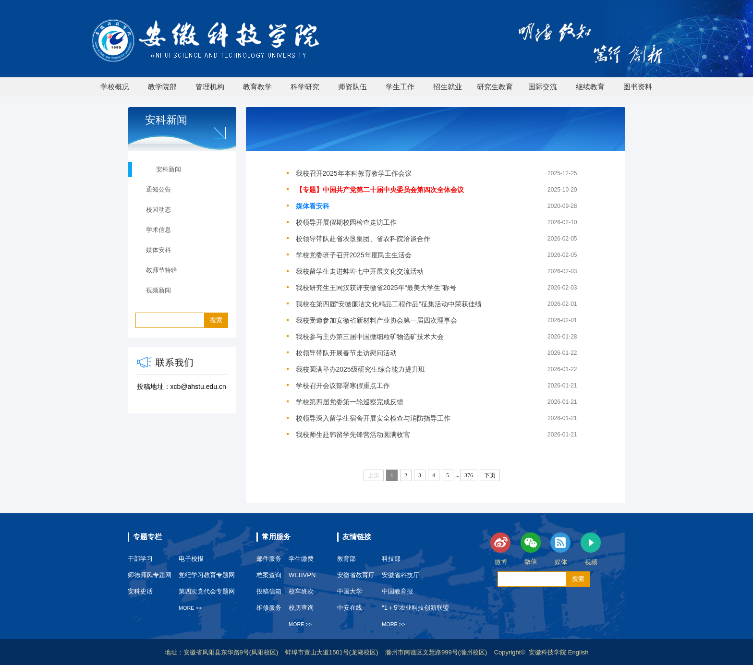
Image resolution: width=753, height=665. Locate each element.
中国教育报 (397, 591)
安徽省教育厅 (356, 575)
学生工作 (400, 87)
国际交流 (542, 87)
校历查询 (301, 607)
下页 (490, 475)
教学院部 (162, 87)
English (578, 652)
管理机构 (209, 87)
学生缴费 (301, 558)
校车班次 (301, 591)
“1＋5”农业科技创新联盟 (415, 607)
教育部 (346, 558)
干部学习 (140, 558)
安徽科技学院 (548, 652)
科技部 (391, 558)
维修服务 (268, 607)
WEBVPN (302, 575)
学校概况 (114, 87)
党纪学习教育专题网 (207, 575)
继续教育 (590, 87)
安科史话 (140, 591)
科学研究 (305, 87)
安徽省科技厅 (400, 575)
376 (468, 475)
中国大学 (349, 591)
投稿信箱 (268, 591)
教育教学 (257, 87)
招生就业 (447, 87)
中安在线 (349, 607)
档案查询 (268, 575)
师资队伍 (352, 87)
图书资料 (637, 87)
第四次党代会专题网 (207, 591)
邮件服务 (268, 558)
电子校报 (191, 558)
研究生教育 (495, 87)
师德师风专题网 (149, 575)
